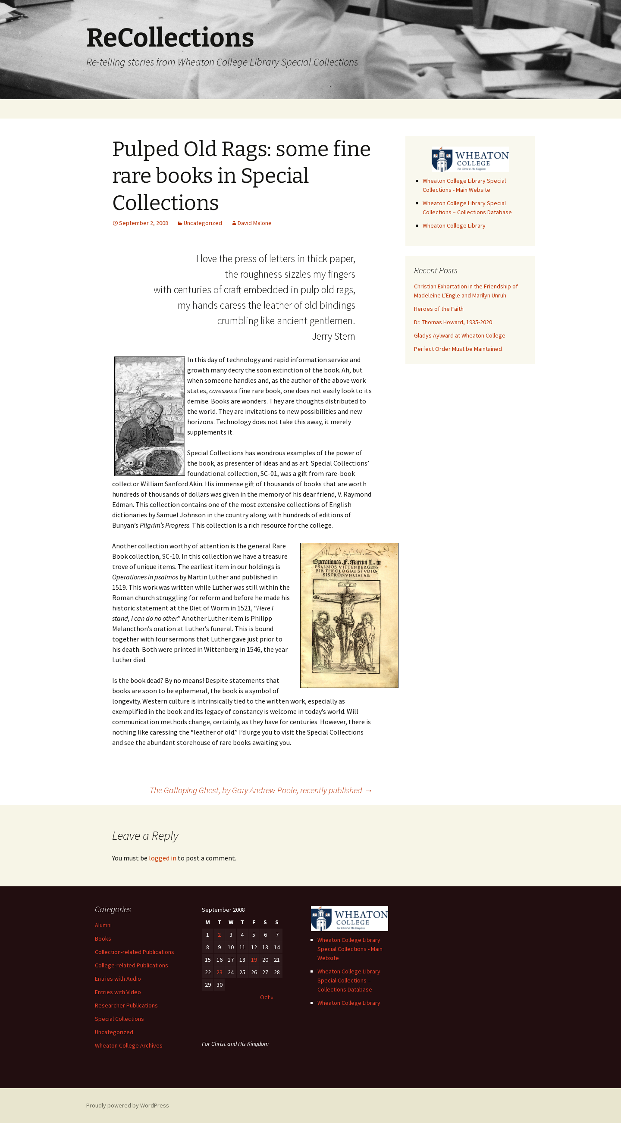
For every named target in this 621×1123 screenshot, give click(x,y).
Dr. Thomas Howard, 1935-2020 (453, 322)
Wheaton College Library (454, 225)
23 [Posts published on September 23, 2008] (219, 972)
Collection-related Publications (134, 952)
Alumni (103, 925)
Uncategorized (203, 223)
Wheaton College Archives (129, 1045)
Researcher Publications (126, 1005)
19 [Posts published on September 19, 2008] (254, 959)
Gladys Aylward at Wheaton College (459, 335)
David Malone (255, 223)
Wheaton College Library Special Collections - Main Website (350, 949)
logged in (162, 858)
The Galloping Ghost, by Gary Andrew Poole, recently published (261, 790)
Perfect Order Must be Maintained (458, 349)
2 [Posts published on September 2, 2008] (219, 934)
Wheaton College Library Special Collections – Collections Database (348, 980)
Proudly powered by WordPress (127, 1105)
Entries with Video (118, 992)
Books (103, 938)
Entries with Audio (118, 978)
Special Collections (119, 1019)
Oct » (266, 997)
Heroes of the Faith (439, 309)
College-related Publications (131, 965)
